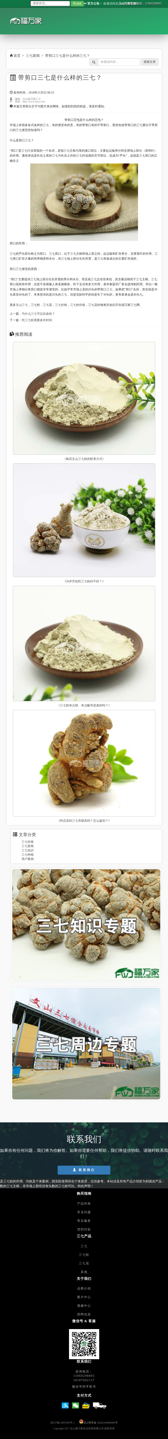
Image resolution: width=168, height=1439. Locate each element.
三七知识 (28, 850)
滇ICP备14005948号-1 (62, 1422)
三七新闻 (33, 55)
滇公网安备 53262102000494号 (100, 1422)
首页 (15, 55)
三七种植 (28, 854)
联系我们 (84, 1170)
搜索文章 (150, 61)
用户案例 (28, 859)
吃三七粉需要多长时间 (37, 320)
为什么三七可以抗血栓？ (38, 313)
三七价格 (28, 841)
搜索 (77, 3)
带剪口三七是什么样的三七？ (67, 55)
